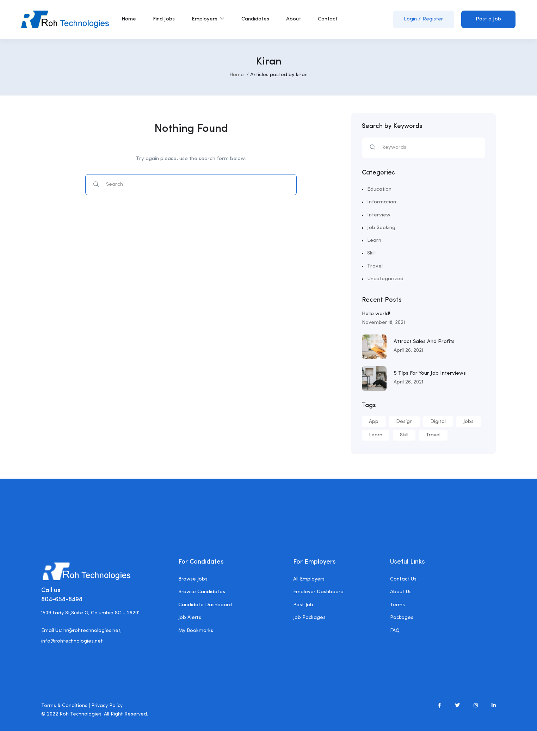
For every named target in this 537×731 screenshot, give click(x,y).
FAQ (395, 630)
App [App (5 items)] (373, 421)
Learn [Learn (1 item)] (375, 434)
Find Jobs (164, 19)
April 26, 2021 (408, 350)
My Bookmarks (195, 630)
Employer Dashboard (318, 591)
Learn (374, 240)
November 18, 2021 (383, 322)
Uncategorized (385, 279)
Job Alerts (189, 617)
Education (379, 189)
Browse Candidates (201, 591)
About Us (401, 591)
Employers (208, 19)
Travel (375, 266)
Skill (371, 253)
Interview (378, 215)
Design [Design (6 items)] (404, 421)
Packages (401, 617)
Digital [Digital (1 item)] (438, 421)
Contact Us (403, 579)
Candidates (255, 19)
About (293, 19)
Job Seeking (381, 228)
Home (129, 19)
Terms (397, 604)
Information (381, 202)
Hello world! (376, 314)
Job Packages (309, 617)
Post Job (303, 604)
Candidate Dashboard (205, 604)
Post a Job (488, 19)
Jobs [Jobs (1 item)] (468, 421)
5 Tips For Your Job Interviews (430, 373)
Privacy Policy (107, 705)
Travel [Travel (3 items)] (433, 434)
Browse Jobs (193, 579)
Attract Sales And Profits (424, 341)
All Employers (309, 579)
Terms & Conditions (64, 705)
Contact (328, 19)
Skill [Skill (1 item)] (404, 434)
